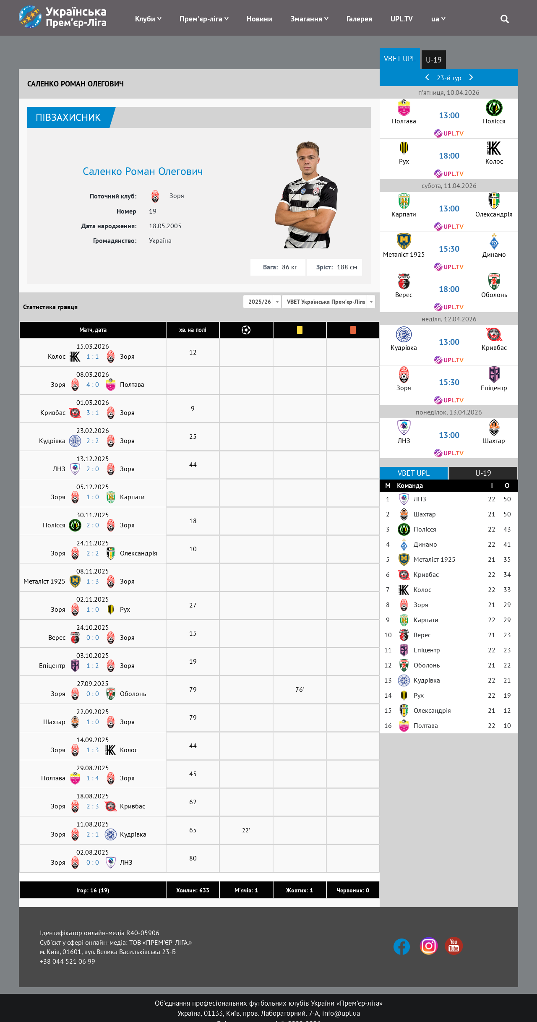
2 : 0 (92, 468)
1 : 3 (92, 581)
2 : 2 (92, 440)
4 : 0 (92, 384)
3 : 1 (92, 412)
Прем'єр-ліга (201, 18)
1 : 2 (92, 665)
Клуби (145, 18)
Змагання (306, 18)
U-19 (434, 60)
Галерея (359, 18)
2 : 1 (92, 834)
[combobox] (262, 302)
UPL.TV (402, 18)
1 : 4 (92, 778)
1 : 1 (92, 356)
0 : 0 (92, 637)
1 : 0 (92, 497)
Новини (259, 18)
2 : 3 (92, 806)
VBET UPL (400, 58)
